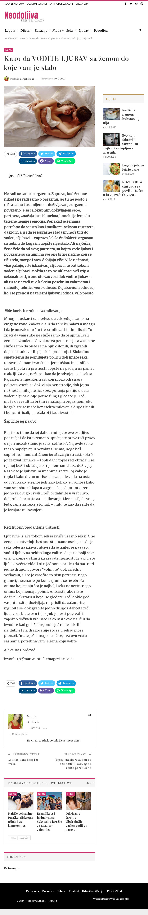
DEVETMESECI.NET (37, 3)
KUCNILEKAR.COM (14, 3)
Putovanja (32, 891)
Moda (56, 30)
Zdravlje (41, 30)
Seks (70, 30)
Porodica (101, 30)
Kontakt (74, 891)
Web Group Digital (119, 898)
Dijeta (24, 30)
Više (116, 30)
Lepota (10, 30)
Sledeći (24, 837)
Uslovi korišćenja (93, 891)
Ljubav (84, 30)
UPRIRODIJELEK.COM (61, 3)
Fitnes (61, 891)
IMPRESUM (114, 891)
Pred (12, 837)
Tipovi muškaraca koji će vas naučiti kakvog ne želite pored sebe (73, 764)
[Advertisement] (123, 236)
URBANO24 (82, 3)
